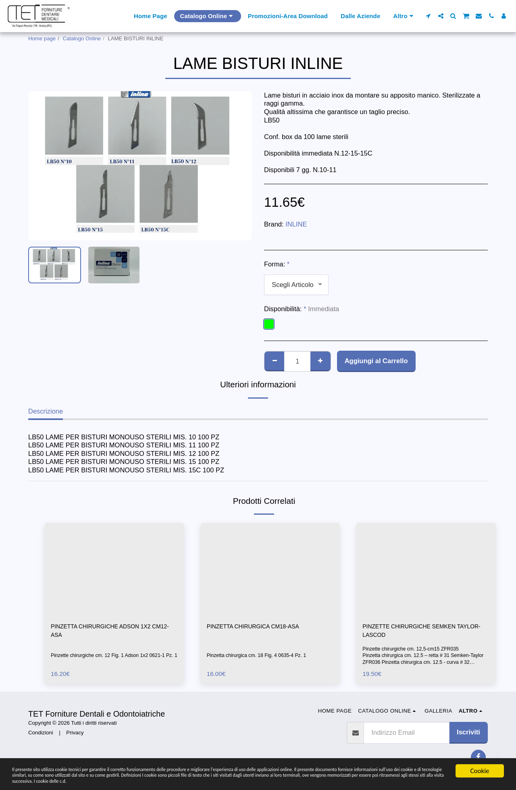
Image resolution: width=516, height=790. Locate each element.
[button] (428, 16)
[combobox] (296, 284)
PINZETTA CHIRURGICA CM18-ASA (262, 627)
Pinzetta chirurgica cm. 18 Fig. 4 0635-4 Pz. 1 (260, 657)
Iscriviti (468, 735)
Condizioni (40, 736)
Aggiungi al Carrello (376, 360)
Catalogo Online (82, 38)
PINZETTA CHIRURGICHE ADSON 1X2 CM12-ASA (110, 632)
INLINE (296, 224)
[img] (114, 569)
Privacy (74, 736)
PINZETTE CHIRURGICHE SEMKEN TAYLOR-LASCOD (417, 632)
